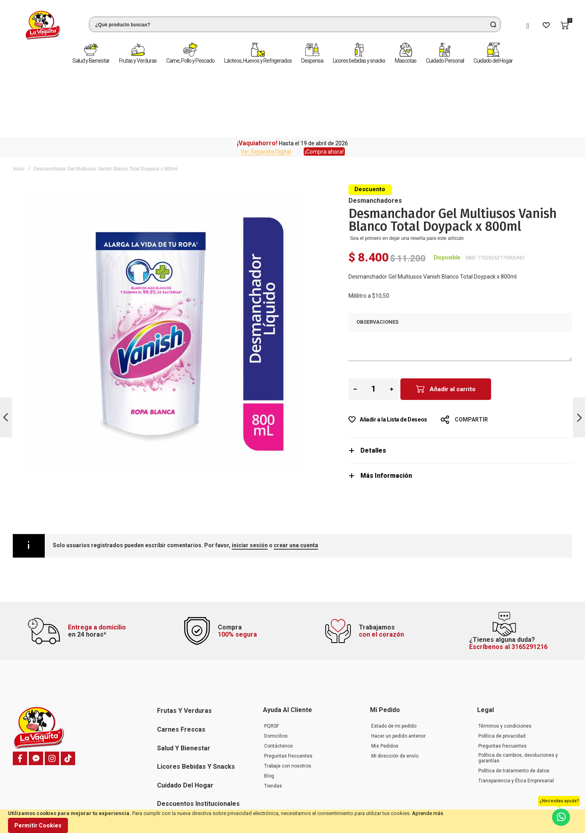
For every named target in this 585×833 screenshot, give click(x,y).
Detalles (373, 380)
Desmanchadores (375, 130)
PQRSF (271, 663)
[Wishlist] (546, 25)
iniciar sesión (250, 474)
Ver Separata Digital (266, 81)
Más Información (386, 405)
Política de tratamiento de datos (513, 708)
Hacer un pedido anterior (398, 673)
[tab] (460, 379)
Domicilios (276, 673)
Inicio (18, 98)
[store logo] (43, 25)
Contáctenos (278, 683)
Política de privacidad (501, 673)
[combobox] (295, 24)
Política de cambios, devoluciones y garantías (518, 695)
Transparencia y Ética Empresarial (516, 718)
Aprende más (427, 813)
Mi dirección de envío (394, 693)
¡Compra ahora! (324, 81)
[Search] (493, 24)
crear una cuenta (296, 474)
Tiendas (273, 723)
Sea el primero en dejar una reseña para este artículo (407, 167)
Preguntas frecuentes (288, 693)
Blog (269, 713)
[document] (292, 821)
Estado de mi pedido (393, 663)
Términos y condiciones (504, 663)
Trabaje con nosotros (287, 703)
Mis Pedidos (384, 683)
